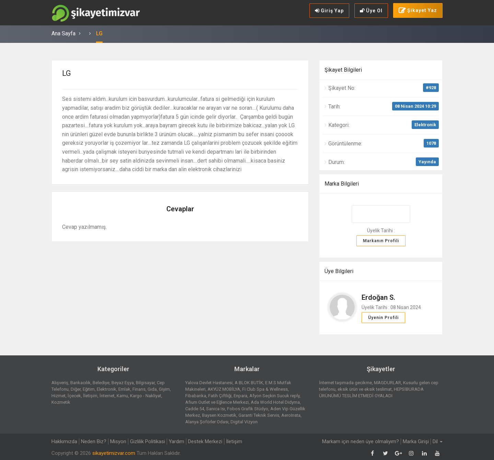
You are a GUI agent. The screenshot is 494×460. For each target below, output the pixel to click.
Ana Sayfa (63, 33)
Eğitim (89, 389)
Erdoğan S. (378, 297)
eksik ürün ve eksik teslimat (365, 389)
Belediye (101, 382)
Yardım (176, 441)
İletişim (90, 395)
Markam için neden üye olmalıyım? (360, 441)
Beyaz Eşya (122, 382)
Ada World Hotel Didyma (275, 402)
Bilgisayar (145, 382)
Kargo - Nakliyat (145, 395)
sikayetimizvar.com (113, 453)
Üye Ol (371, 10)
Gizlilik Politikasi (147, 441)
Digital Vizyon (244, 421)
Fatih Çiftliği (220, 395)
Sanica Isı (215, 408)
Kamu (122, 395)
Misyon (118, 441)
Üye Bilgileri (339, 271)
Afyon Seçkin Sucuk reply (274, 395)
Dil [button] (438, 441)
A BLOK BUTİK (249, 382)
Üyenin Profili (383, 317)
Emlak (124, 389)
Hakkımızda (64, 441)
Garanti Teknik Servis (258, 415)
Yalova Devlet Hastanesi (209, 382)
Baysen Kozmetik (219, 415)
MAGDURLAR (387, 382)
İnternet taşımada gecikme (345, 382)
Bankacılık (80, 382)
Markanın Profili (381, 240)
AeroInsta (291, 415)
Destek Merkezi (205, 441)
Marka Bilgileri (342, 183)
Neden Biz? (93, 441)
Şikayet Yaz (418, 10)
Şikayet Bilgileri (343, 70)
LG (99, 33)
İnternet (107, 395)
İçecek (74, 395)
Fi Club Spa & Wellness (265, 389)
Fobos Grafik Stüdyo (247, 408)
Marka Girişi (416, 441)
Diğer (76, 389)
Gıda (152, 389)
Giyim (164, 389)
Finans (138, 389)
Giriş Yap (329, 10)
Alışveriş (59, 382)
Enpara (240, 395)
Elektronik (425, 124)
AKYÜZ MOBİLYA (224, 389)
